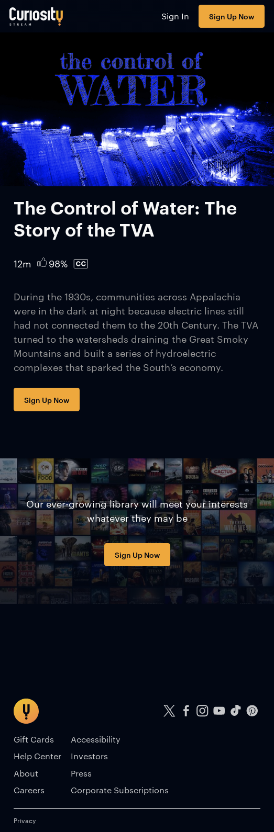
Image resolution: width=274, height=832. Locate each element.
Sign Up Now (231, 16)
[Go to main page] (36, 16)
